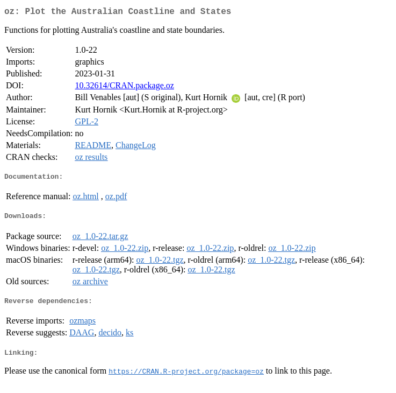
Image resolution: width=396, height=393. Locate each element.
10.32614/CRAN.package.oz (124, 87)
